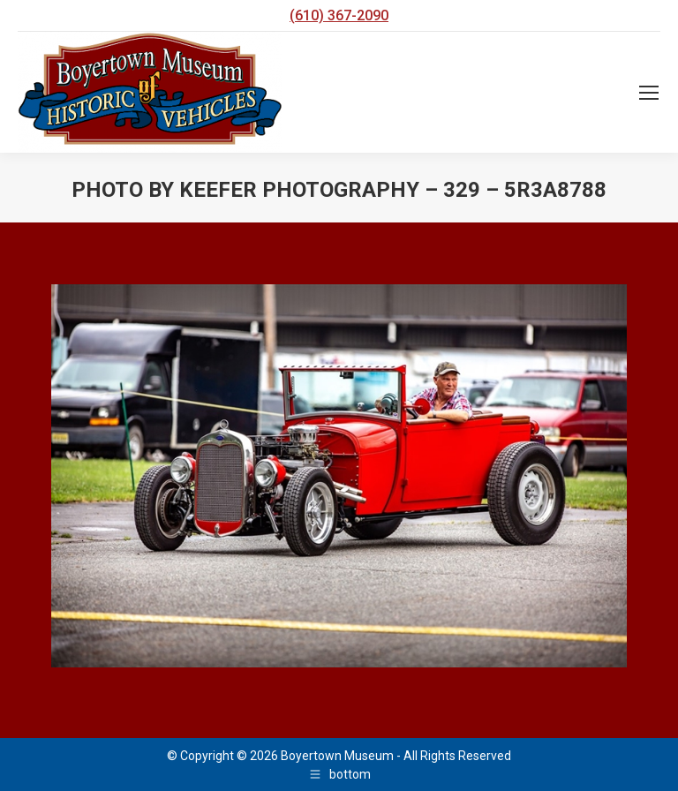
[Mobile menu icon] (648, 92)
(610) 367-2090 (339, 15)
